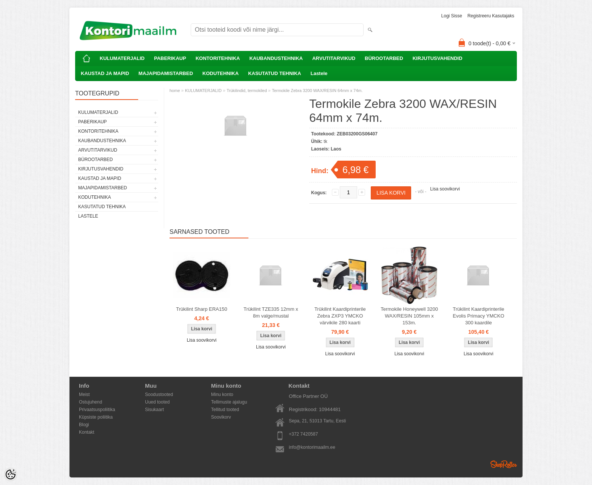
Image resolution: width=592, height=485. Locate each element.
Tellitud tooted (225, 409)
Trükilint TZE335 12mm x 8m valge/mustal (271, 312)
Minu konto (222, 394)
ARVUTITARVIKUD (333, 58)
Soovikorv (221, 417)
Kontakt (86, 432)
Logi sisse (451, 15)
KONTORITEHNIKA (218, 58)
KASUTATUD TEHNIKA (274, 73)
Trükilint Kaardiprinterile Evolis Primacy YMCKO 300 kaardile (478, 315)
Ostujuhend (90, 402)
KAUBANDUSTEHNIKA (276, 58)
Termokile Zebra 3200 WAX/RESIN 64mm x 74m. (317, 90)
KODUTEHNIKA (220, 73)
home (175, 90)
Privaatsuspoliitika (97, 409)
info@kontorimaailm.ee (312, 447)
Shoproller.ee (503, 464)
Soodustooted (159, 394)
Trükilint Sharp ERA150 (201, 309)
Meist (84, 394)
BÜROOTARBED (384, 58)
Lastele (318, 73)
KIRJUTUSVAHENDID (437, 58)
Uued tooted (157, 402)
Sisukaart (154, 409)
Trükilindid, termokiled (247, 90)
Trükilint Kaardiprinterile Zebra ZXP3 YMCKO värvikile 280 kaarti (340, 315)
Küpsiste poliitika (96, 417)
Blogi (84, 424)
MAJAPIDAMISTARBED (166, 73)
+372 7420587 (303, 434)
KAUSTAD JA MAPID (105, 73)
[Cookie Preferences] (10, 474)
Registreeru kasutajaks (490, 15)
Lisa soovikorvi (445, 189)
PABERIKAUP (170, 58)
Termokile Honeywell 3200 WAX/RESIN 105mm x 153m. (409, 315)
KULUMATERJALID (122, 58)
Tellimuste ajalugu (229, 402)
